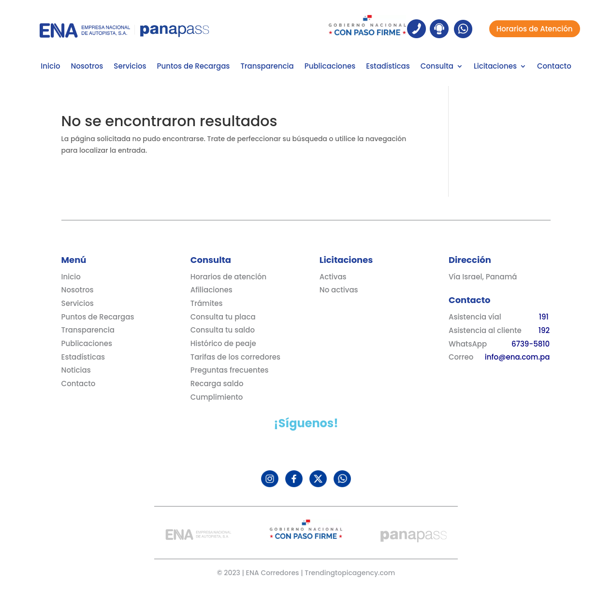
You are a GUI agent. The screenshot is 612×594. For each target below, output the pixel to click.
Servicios (130, 67)
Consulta (437, 67)
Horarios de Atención (534, 29)
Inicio (50, 67)
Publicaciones (330, 67)
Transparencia (266, 67)
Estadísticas (387, 67)
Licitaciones (495, 67)
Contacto (554, 67)
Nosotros (87, 67)
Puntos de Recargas (193, 67)
